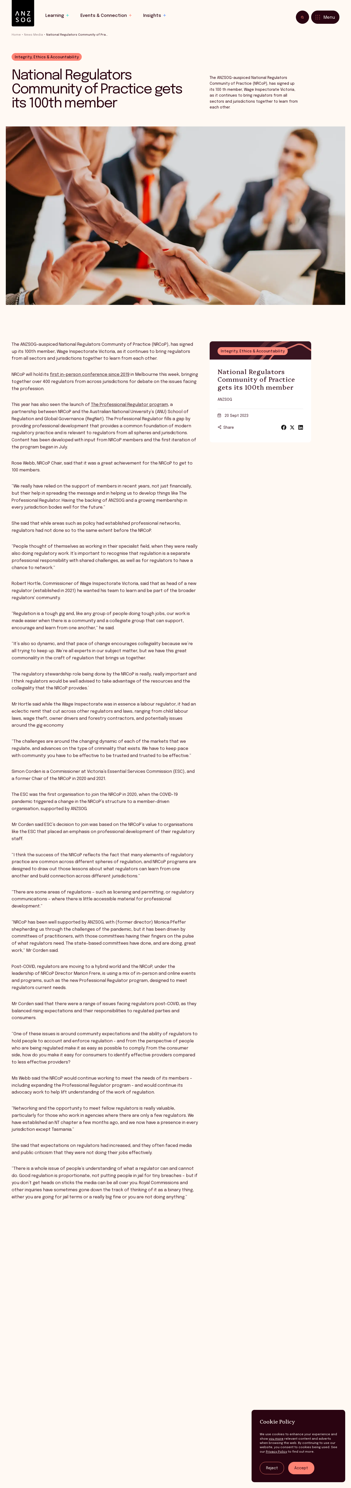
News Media (33, 34)
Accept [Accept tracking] (301, 1468)
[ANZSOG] (23, 13)
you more (276, 1438)
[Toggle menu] (325, 17)
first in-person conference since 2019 (89, 384)
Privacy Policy (276, 1451)
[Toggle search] (302, 17)
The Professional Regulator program (129, 414)
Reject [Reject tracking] (272, 1468)
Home (16, 34)
